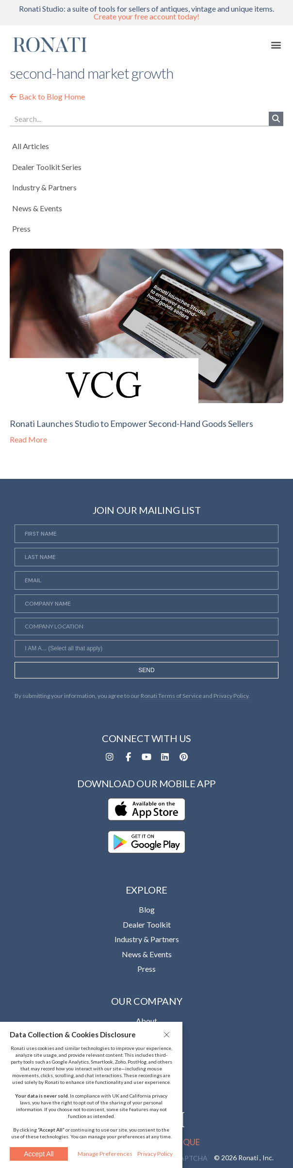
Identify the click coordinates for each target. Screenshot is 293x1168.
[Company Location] (146, 626)
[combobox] (146, 648)
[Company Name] (146, 603)
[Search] (276, 119)
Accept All (38, 1154)
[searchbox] (146, 649)
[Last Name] (146, 557)
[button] (168, 1034)
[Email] (146, 580)
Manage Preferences (105, 1153)
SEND (146, 670)
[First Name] (146, 534)
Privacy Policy (155, 1153)
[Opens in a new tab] (109, 757)
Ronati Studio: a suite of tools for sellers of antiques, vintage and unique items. (146, 12)
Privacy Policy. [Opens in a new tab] (231, 695)
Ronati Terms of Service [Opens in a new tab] (171, 695)
